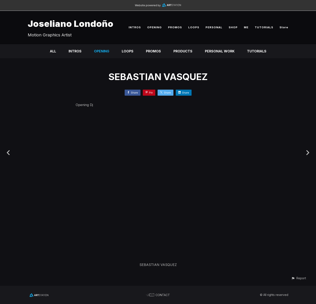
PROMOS (175, 27)
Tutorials (256, 51)
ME (246, 27)
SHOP (233, 27)
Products (182, 51)
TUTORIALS (264, 27)
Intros (75, 51)
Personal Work (219, 51)
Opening (101, 51)
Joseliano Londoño (70, 23)
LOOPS (193, 27)
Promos (153, 51)
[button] (299, 278)
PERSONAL (214, 27)
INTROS (135, 27)
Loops (127, 51)
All (53, 51)
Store (284, 27)
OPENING (154, 27)
